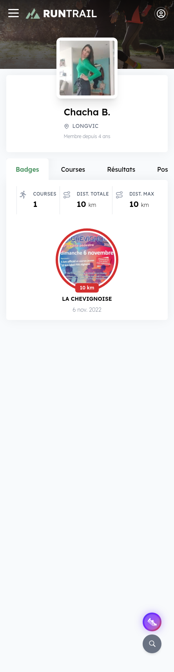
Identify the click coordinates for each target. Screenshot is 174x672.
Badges (27, 169)
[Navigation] (13, 14)
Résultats (121, 169)
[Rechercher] (152, 643)
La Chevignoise (87, 298)
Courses (73, 169)
